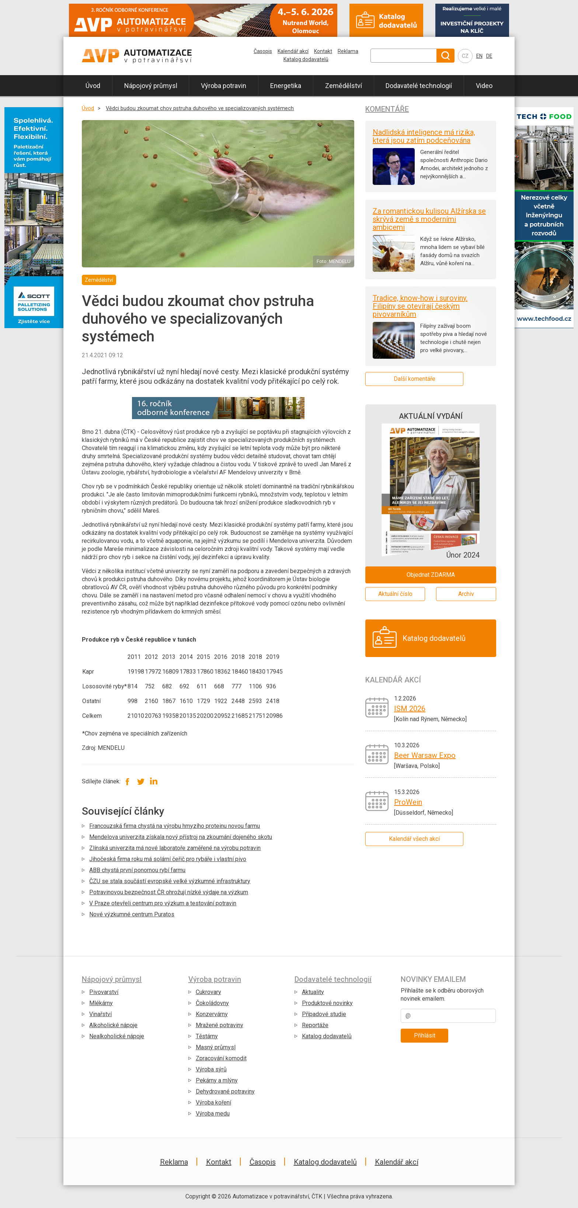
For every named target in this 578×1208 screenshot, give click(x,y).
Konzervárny (212, 1014)
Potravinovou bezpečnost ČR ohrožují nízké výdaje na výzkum (168, 892)
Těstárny (207, 1036)
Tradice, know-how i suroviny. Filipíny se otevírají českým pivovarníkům (420, 306)
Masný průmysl (216, 1047)
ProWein (408, 802)
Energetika (285, 85)
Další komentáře (414, 378)
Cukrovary (208, 991)
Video (484, 85)
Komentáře (387, 109)
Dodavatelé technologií (419, 85)
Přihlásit (424, 1035)
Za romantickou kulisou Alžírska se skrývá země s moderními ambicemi (429, 219)
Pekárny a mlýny (217, 1080)
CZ (465, 56)
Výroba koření (213, 1102)
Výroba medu (213, 1113)
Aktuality (313, 991)
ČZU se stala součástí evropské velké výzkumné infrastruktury (169, 881)
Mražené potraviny (219, 1025)
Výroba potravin (223, 85)
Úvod (93, 85)
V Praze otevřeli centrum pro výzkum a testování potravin (162, 903)
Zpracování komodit (221, 1058)
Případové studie (324, 1014)
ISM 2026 (409, 708)
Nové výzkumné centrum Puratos (131, 914)
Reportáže (315, 1025)
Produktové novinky (327, 1003)
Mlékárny (101, 1003)
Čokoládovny (212, 1003)
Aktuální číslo (395, 593)
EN (479, 56)
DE (489, 56)
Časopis (263, 51)
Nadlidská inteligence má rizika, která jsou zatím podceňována (424, 136)
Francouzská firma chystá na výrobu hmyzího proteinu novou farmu (174, 825)
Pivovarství (103, 991)
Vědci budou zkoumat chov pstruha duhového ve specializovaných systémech (200, 108)
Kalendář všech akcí (414, 838)
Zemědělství (343, 85)
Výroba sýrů (211, 1069)
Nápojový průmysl (150, 85)
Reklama (348, 51)
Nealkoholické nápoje (116, 1036)
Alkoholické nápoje (113, 1025)
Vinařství (100, 1014)
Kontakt (323, 51)
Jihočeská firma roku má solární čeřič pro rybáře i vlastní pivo (167, 859)
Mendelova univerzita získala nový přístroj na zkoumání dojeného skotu (180, 836)
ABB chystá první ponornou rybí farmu (137, 870)
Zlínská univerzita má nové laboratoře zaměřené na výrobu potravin (175, 847)
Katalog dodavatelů (305, 59)
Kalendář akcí (293, 51)
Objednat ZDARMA (431, 574)
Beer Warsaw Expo (425, 755)
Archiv (466, 593)
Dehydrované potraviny (225, 1091)
